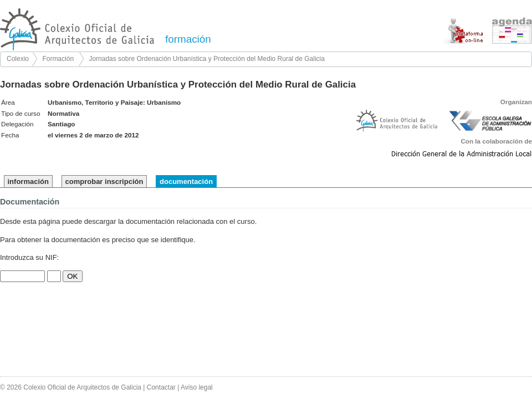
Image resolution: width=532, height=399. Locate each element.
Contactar (161, 387)
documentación (186, 181)
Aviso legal (197, 387)
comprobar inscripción (104, 181)
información (28, 181)
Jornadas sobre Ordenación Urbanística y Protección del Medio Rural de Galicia (207, 59)
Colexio (18, 59)
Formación (58, 59)
